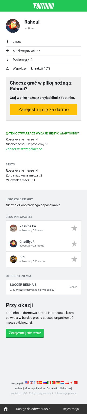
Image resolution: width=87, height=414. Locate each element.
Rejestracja (71, 409)
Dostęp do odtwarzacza (33, 409)
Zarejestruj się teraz (25, 333)
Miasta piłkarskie (35, 388)
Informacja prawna (66, 393)
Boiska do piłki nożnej (59, 388)
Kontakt (15, 393)
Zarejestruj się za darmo (43, 109)
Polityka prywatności (41, 393)
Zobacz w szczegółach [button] (24, 149)
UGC (24, 393)
